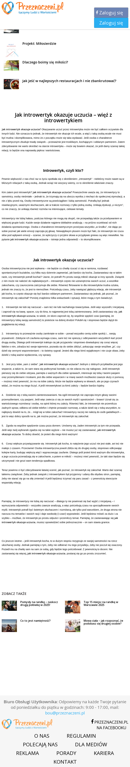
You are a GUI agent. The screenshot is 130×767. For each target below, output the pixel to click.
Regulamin (81, 735)
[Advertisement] (63, 583)
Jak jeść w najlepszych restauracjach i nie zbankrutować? (69, 81)
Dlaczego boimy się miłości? (45, 62)
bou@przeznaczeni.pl (65, 713)
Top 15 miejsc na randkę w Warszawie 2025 (101, 603)
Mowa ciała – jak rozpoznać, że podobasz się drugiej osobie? (103, 622)
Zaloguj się (111, 12)
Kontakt (65, 761)
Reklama (27, 753)
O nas (41, 735)
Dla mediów (91, 744)
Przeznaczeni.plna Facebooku (111, 724)
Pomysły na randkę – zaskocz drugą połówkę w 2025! (39, 603)
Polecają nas (40, 744)
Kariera (104, 753)
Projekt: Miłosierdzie (39, 43)
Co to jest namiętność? (35, 621)
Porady (66, 753)
